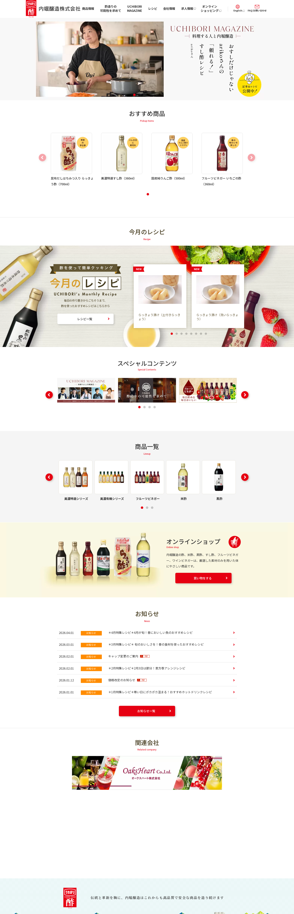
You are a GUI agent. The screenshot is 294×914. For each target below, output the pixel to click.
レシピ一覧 (84, 319)
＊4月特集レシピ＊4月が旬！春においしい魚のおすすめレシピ (150, 632)
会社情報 (169, 8)
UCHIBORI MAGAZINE (134, 8)
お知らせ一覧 (146, 711)
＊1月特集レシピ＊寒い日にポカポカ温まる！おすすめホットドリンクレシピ (160, 692)
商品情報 (88, 8)
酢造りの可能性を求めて (110, 8)
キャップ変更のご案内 (129, 656)
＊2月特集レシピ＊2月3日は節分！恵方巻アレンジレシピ (146, 668)
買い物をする (203, 578)
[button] (134, 95)
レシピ (152, 8)
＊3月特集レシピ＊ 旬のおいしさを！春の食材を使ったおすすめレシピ (156, 644)
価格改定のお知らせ (127, 680)
